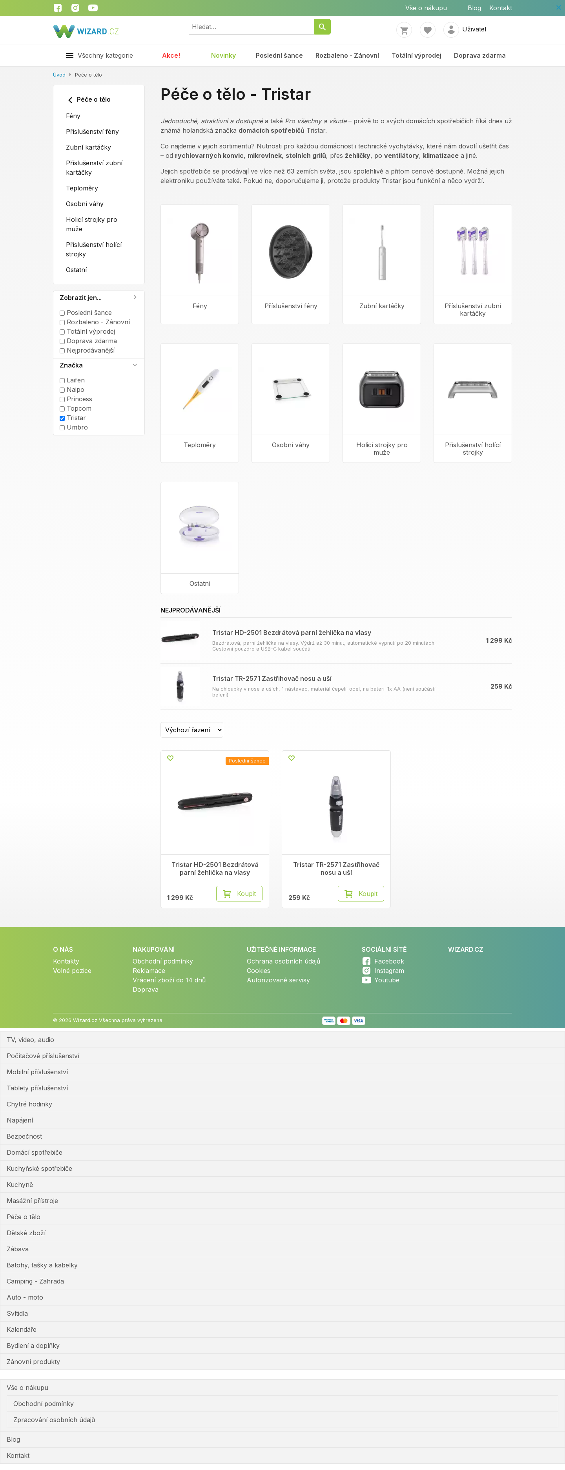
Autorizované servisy (278, 980)
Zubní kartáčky (88, 147)
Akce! (171, 55)
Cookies (258, 971)
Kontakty (66, 961)
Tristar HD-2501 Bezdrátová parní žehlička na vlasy (291, 632)
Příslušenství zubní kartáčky (94, 167)
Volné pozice (72, 971)
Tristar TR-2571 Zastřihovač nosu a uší (272, 678)
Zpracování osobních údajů (54, 1420)
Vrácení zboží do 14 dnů (169, 980)
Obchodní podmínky (163, 961)
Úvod (59, 75)
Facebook (389, 961)
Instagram (389, 971)
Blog (474, 8)
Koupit (246, 894)
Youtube (386, 980)
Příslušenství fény (92, 131)
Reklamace (149, 971)
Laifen (72, 380)
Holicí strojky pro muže (91, 224)
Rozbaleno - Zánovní (347, 55)
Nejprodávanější (87, 350)
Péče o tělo (88, 100)
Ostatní (76, 270)
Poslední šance (279, 55)
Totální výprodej (416, 55)
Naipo (72, 389)
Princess (76, 399)
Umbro (74, 427)
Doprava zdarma (480, 55)
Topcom (75, 408)
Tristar (73, 418)
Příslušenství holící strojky (94, 249)
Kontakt (500, 8)
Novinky (223, 55)
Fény (73, 116)
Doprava (146, 989)
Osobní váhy (85, 204)
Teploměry (82, 188)
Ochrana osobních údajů (283, 961)
